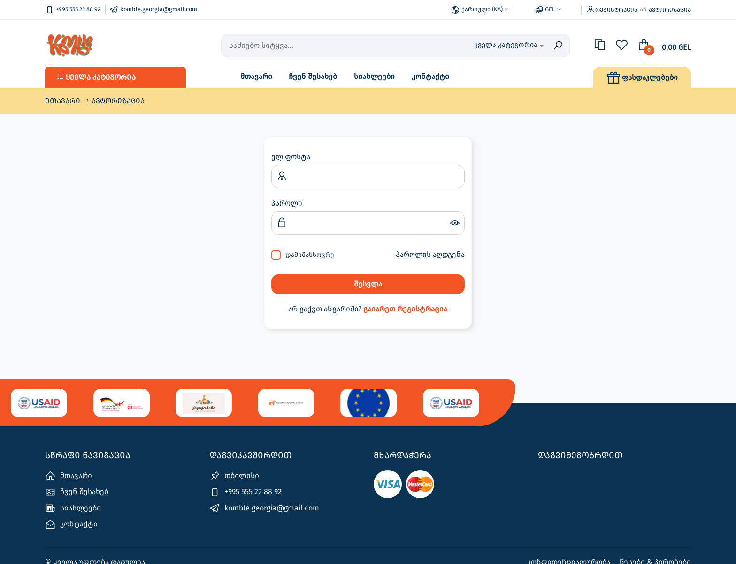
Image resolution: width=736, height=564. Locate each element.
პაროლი (286, 203)
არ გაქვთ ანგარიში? (367, 308)
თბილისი (234, 476)
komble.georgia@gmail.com (264, 508)
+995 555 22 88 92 (245, 492)
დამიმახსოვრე (309, 255)
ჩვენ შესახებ (313, 76)
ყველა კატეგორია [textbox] (505, 44)
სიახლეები (374, 76)
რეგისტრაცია (616, 9)
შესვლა (368, 283)
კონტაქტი (430, 76)
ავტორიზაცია (670, 9)
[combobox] (495, 45)
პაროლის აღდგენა (430, 254)
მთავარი (256, 76)
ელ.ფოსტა (290, 156)
